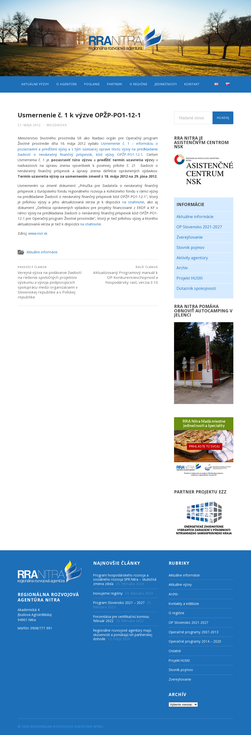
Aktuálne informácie (42, 252)
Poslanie (92, 84)
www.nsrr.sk (37, 233)
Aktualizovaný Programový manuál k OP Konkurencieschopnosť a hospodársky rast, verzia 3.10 (123, 275)
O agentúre (66, 84)
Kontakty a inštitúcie (184, 603)
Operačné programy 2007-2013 (193, 632)
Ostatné (175, 651)
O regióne (138, 84)
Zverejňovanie (189, 237)
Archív (182, 267)
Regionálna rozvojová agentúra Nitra (67, 726)
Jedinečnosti (166, 84)
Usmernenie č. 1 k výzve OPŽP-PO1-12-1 (79, 115)
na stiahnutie (133, 202)
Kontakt (192, 84)
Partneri (114, 84)
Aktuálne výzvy (35, 84)
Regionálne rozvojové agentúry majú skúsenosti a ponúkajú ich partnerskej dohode (122, 634)
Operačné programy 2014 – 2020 (195, 641)
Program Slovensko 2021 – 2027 (119, 602)
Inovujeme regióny (108, 593)
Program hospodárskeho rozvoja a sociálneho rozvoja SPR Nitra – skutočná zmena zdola (124, 579)
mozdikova (57, 125)
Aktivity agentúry (192, 257)
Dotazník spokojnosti (196, 288)
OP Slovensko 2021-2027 (199, 227)
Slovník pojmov (190, 247)
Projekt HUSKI (189, 278)
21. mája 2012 (29, 125)
